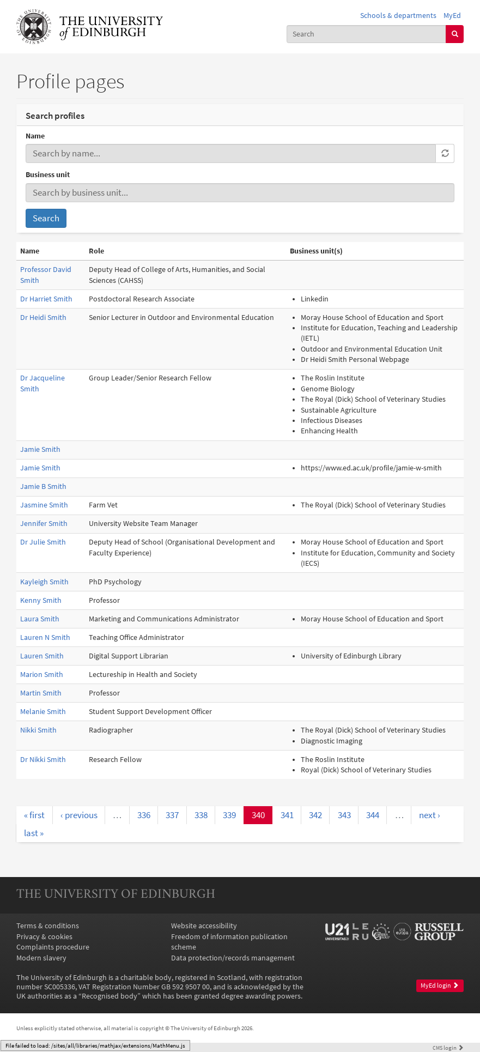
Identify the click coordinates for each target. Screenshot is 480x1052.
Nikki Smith (38, 730)
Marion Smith (41, 674)
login (448, 1047)
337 (172, 815)
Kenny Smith (41, 600)
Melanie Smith (43, 711)
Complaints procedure (52, 947)
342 (315, 815)
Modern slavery (41, 958)
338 (201, 815)
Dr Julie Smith (43, 542)
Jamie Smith (40, 449)
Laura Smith (39, 619)
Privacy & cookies (44, 936)
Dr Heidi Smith (43, 317)
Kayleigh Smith (44, 582)
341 (287, 815)
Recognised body (109, 996)
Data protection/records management (233, 958)
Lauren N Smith (45, 637)
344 (372, 815)
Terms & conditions (47, 925)
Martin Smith (41, 693)
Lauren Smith (42, 656)
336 (143, 815)
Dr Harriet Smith (46, 299)
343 (344, 815)
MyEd (452, 15)
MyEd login (440, 985)
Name (35, 136)
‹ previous (79, 815)
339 (229, 815)
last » (34, 833)
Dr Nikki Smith (43, 759)
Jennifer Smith (44, 523)
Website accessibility (204, 925)
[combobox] (366, 34)
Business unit (48, 174)
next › (429, 815)
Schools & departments (398, 15)
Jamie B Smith (43, 486)
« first (34, 815)
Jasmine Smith (44, 505)
